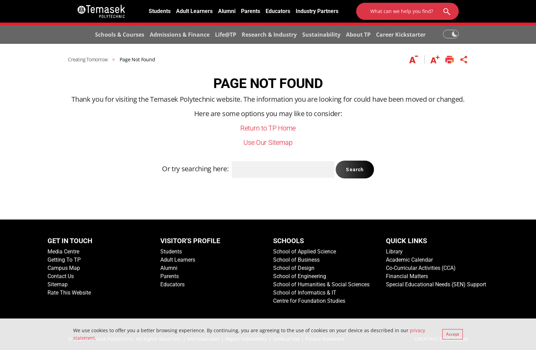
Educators (278, 11)
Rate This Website (69, 292)
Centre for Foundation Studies (309, 301)
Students (160, 11)
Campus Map (64, 268)
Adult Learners (194, 11)
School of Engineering (299, 276)
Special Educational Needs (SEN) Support (436, 284)
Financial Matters (407, 276)
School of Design (293, 268)
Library (394, 251)
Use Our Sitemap (268, 142)
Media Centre (63, 251)
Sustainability (321, 34)
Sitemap (58, 284)
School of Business (296, 260)
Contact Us (61, 276)
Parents (250, 11)
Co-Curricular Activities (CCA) (421, 268)
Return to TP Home (268, 128)
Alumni (227, 11)
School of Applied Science (304, 251)
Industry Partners (317, 11)
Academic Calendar (409, 260)
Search (355, 169)
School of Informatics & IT (304, 292)
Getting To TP (64, 260)
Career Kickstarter (401, 34)
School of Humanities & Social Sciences (321, 284)
